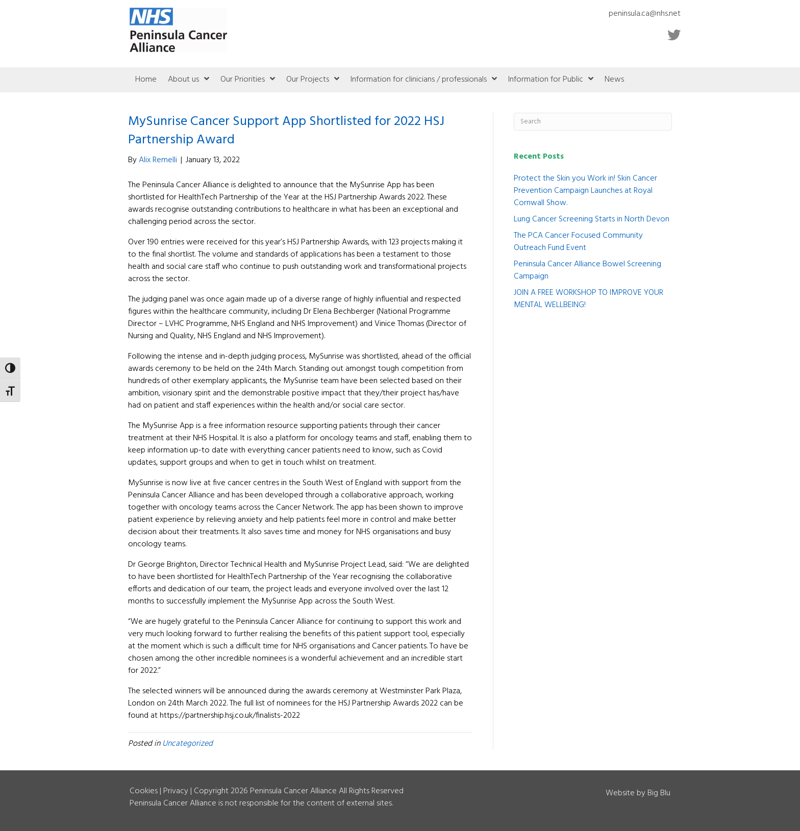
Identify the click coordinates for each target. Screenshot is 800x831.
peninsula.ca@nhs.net (645, 13)
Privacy (175, 791)
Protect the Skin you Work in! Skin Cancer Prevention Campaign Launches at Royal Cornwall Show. (585, 191)
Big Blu (658, 793)
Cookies (144, 791)
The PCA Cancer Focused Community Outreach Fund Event (578, 242)
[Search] (593, 122)
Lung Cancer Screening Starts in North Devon (591, 219)
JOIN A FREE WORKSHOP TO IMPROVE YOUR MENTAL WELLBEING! (588, 299)
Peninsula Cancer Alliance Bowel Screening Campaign (587, 270)
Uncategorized (187, 743)
